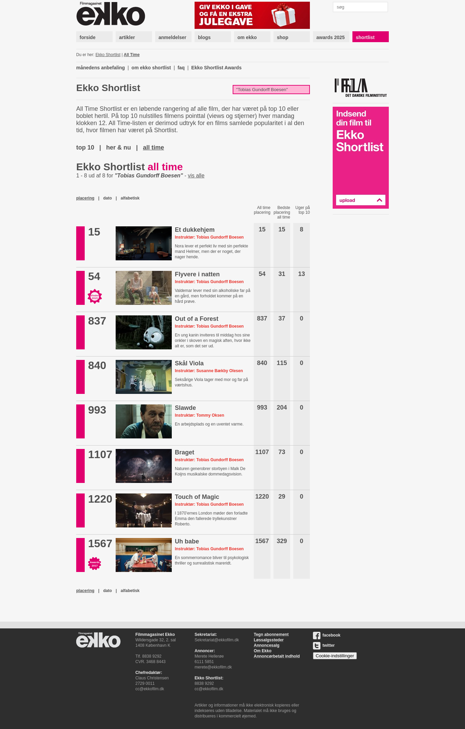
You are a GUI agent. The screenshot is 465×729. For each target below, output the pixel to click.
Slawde (185, 407)
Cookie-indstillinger (335, 655)
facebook (327, 635)
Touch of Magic (197, 496)
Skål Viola (189, 363)
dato (107, 198)
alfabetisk (130, 198)
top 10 (85, 147)
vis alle (196, 175)
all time (153, 147)
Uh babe (187, 541)
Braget (184, 452)
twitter (324, 645)
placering (85, 198)
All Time (131, 54)
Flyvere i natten (197, 274)
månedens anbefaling (100, 67)
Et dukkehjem (195, 229)
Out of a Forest (196, 318)
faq (181, 67)
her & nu (118, 147)
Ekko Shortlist (108, 54)
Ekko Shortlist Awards (216, 67)
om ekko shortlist (151, 67)
